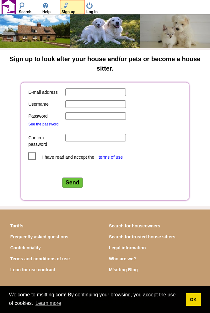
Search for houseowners (134, 225)
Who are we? (122, 258)
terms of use (111, 157)
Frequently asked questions (39, 236)
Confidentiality (25, 247)
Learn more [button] (48, 303)
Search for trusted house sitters (142, 236)
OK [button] (193, 299)
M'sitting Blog (123, 269)
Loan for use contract (32, 269)
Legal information (127, 247)
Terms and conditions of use (40, 258)
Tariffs (17, 225)
